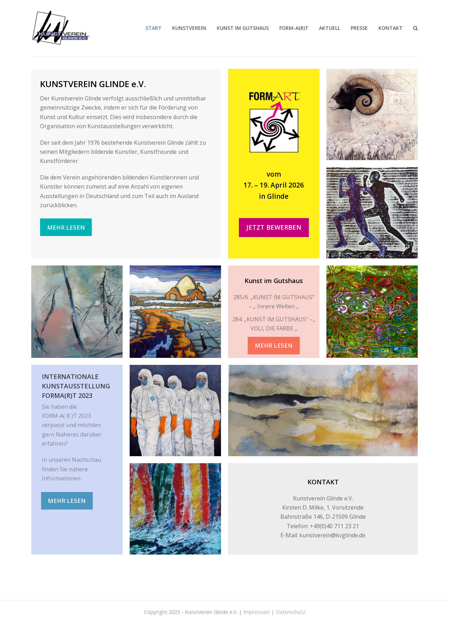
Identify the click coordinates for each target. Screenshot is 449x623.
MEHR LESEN (66, 227)
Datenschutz (290, 611)
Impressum (256, 611)
